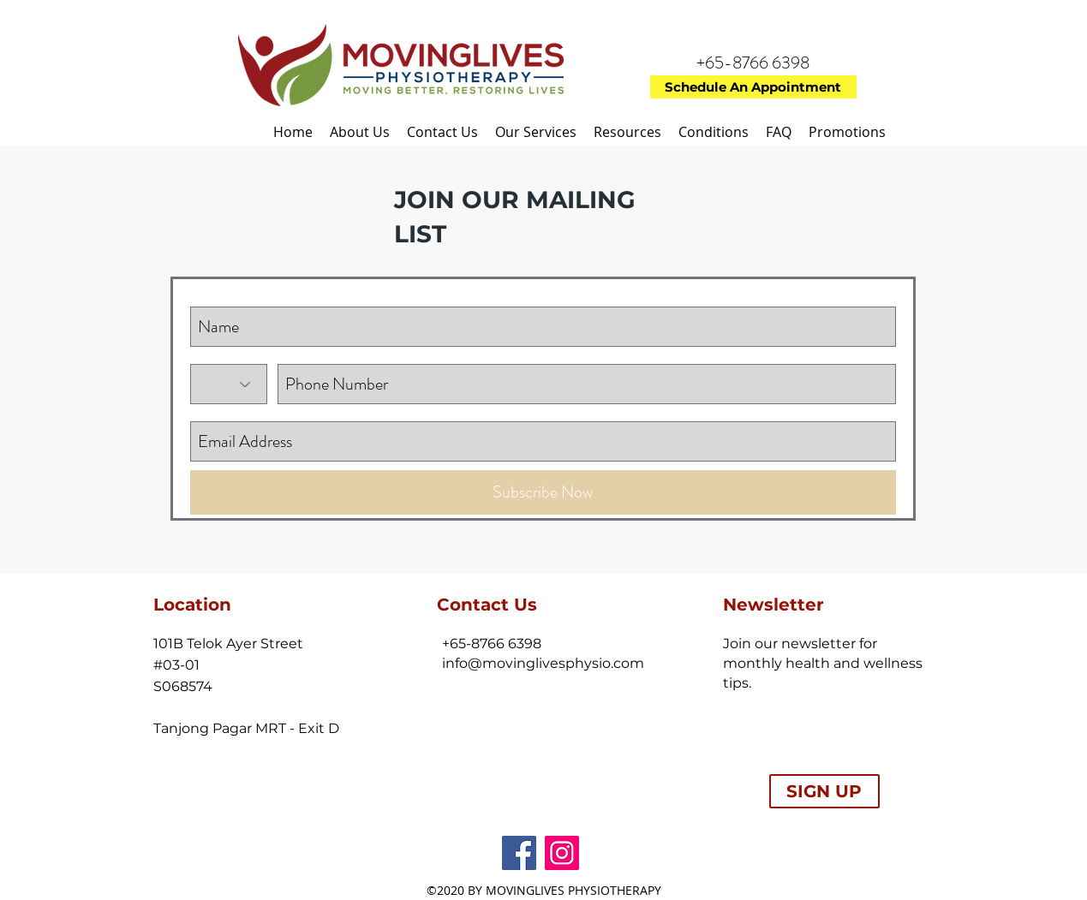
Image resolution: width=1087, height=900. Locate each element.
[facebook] (519, 853)
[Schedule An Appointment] (753, 86)
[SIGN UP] (824, 791)
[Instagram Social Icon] (562, 853)
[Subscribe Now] (543, 492)
